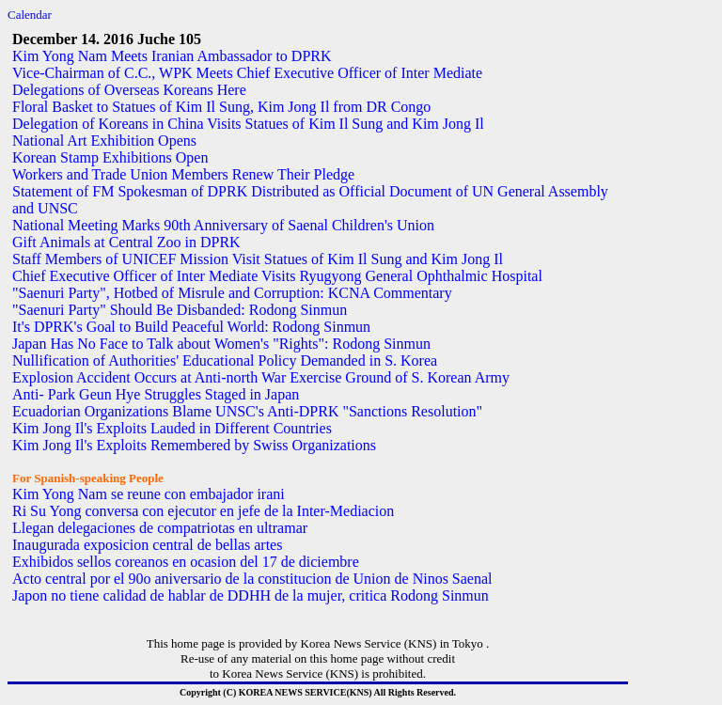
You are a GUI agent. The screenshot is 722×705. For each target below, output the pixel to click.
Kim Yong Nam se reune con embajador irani (148, 494)
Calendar (30, 15)
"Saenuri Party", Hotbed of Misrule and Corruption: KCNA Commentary (232, 293)
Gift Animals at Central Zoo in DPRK (126, 242)
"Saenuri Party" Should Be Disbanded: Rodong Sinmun (179, 310)
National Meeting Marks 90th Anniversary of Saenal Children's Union (223, 225)
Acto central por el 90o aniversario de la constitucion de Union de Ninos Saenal (252, 579)
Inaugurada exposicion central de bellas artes (147, 545)
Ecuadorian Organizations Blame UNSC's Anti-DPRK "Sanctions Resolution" (247, 411)
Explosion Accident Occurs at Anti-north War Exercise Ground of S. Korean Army (261, 377)
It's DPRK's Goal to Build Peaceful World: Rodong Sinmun (191, 327)
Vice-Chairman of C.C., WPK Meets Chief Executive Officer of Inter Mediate (247, 73)
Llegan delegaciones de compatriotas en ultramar (159, 528)
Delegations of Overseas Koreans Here (129, 90)
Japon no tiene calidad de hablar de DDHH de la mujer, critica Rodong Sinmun (250, 595)
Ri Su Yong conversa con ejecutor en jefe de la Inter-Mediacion (203, 511)
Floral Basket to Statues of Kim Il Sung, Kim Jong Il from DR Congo (221, 107)
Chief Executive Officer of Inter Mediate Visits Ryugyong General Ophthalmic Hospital (277, 276)
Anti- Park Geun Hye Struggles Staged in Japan (155, 394)
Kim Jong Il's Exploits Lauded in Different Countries (172, 428)
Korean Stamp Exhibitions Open (110, 157)
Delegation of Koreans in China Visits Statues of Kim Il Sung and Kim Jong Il (248, 124)
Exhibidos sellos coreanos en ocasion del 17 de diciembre (185, 562)
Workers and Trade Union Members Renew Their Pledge (183, 174)
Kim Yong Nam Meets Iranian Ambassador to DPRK (172, 56)
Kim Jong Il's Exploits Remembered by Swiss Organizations (194, 445)
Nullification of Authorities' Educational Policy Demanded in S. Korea (224, 360)
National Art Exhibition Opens (104, 141)
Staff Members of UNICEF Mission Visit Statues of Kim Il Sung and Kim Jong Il (257, 259)
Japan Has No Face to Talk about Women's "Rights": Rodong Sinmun (221, 344)
